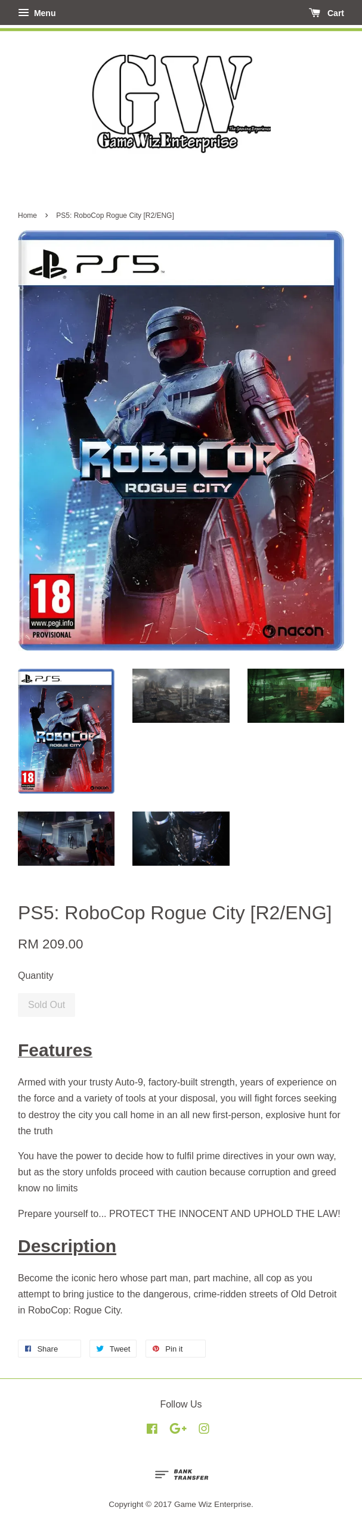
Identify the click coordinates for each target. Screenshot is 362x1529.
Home (27, 215)
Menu (36, 13)
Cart (326, 13)
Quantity (36, 976)
